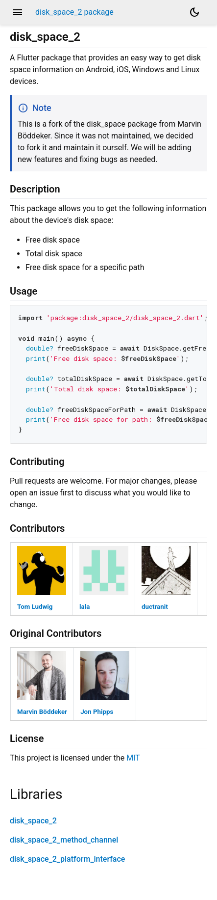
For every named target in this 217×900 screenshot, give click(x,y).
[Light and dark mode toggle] (194, 12)
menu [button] (18, 12)
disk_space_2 (33, 820)
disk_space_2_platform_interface (67, 859)
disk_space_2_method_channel (64, 840)
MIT (133, 758)
